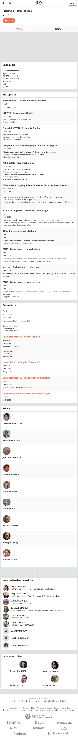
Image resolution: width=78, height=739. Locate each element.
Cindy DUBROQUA (18, 593)
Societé (49, 708)
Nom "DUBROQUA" (19, 631)
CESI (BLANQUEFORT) (20, 645)
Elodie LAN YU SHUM (50, 671)
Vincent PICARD (10, 559)
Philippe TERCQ (10, 542)
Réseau (58, 29)
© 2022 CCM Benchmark (65, 710)
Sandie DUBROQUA (19, 586)
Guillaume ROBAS (11, 440)
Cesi (5, 311)
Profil (19, 29)
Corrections (51, 710)
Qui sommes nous (14, 708)
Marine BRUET (10, 508)
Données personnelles (62, 708)
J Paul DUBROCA (17, 615)
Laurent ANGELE (11, 474)
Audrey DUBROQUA (19, 601)
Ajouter (10, 20)
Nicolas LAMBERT (11, 525)
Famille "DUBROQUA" (20, 638)
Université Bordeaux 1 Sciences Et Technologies (26, 377)
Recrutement (41, 708)
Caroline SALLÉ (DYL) (13, 423)
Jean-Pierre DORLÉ (12, 457)
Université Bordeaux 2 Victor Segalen (21, 336)
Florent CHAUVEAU (18, 671)
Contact (25, 708)
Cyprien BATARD (49, 685)
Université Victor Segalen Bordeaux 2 (21, 362)
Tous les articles (40, 710)
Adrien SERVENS (17, 685)
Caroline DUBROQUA (19, 608)
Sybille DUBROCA (18, 622)
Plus (39, 571)
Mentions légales (27, 710)
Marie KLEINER (10, 491)
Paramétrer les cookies (12, 710)
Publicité (32, 708)
